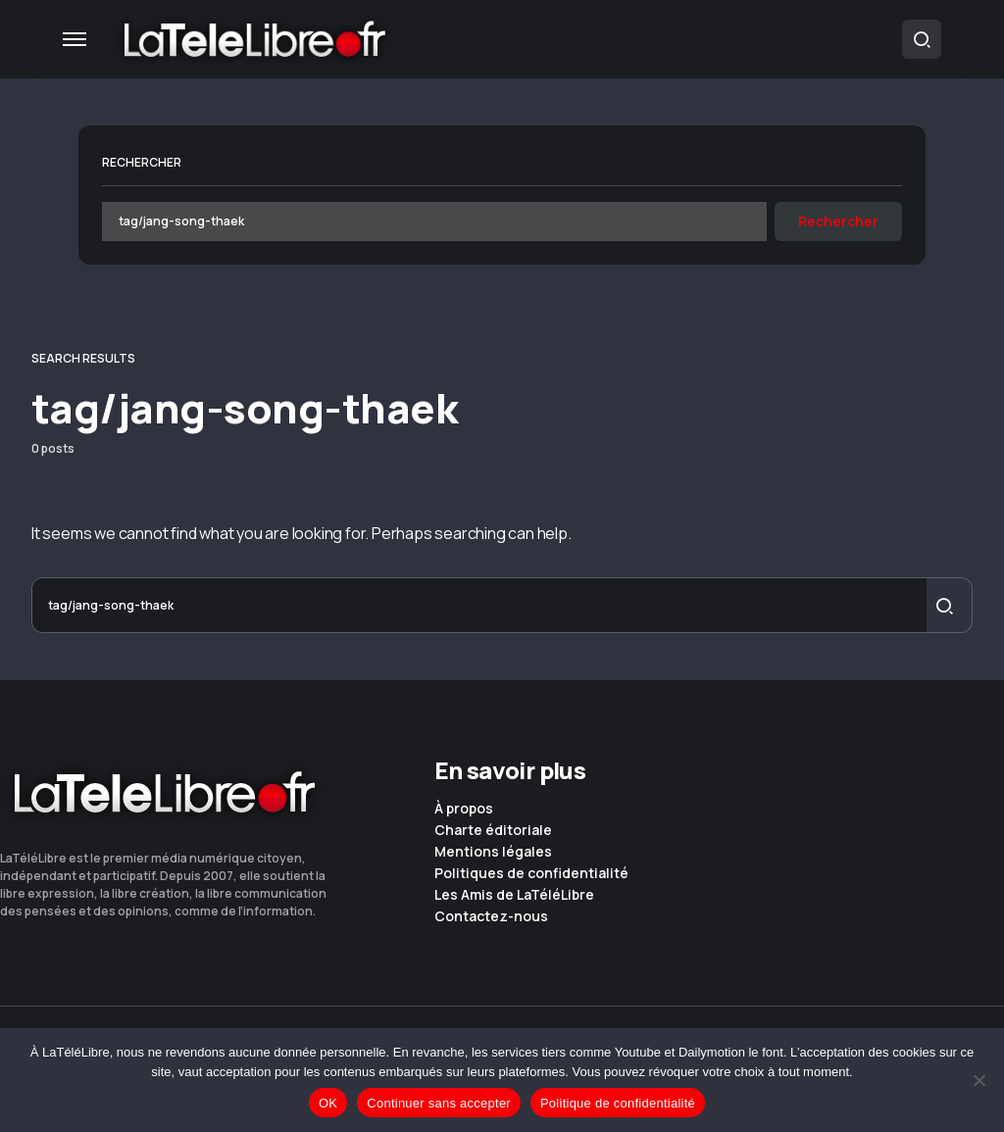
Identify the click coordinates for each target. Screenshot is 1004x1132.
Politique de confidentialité (617, 1103)
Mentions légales (493, 852)
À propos (463, 808)
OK (328, 1103)
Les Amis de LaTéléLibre (514, 895)
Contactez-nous (491, 916)
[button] (74, 39)
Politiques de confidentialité (531, 873)
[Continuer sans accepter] (979, 1080)
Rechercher (141, 162)
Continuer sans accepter (439, 1103)
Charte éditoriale (493, 830)
